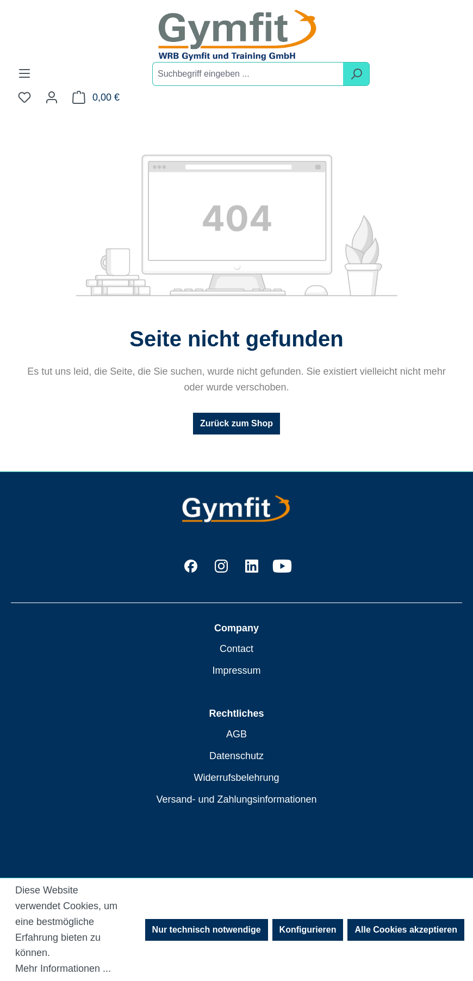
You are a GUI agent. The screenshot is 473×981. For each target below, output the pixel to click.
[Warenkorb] (96, 97)
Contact (236, 648)
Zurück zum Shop (236, 423)
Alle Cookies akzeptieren (405, 929)
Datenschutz (236, 755)
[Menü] (24, 73)
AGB (236, 734)
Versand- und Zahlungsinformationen (236, 799)
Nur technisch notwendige (206, 929)
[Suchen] (356, 74)
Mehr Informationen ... (63, 968)
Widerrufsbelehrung (236, 777)
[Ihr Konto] (51, 97)
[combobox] (248, 74)
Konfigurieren (308, 929)
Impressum (236, 670)
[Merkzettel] (24, 97)
